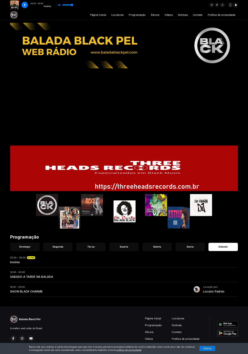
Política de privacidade (221, 14)
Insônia (15, 262)
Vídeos (168, 14)
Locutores (117, 14)
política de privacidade (128, 350)
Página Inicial (98, 14)
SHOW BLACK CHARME (26, 291)
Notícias (183, 14)
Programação (137, 14)
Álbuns (155, 14)
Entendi (207, 348)
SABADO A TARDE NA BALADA (31, 276)
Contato (198, 14)
